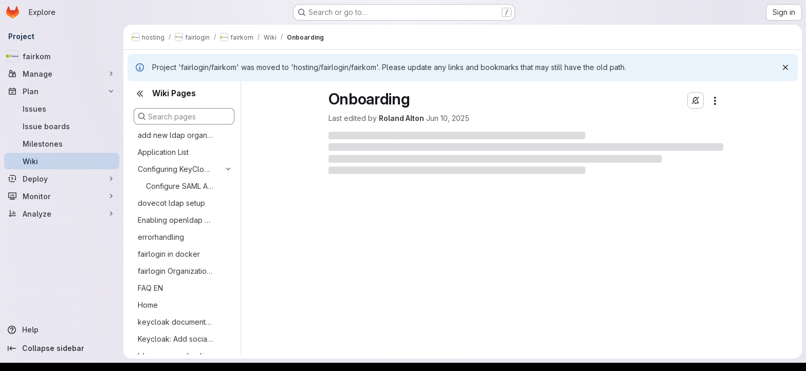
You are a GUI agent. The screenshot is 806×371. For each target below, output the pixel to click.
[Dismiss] (785, 67)
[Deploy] (61, 178)
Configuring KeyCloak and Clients (176, 169)
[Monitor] (61, 196)
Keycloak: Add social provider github (176, 338)
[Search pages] (184, 116)
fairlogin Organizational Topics (176, 271)
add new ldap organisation (176, 135)
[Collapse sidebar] (61, 348)
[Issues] (61, 108)
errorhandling (161, 237)
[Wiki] (61, 161)
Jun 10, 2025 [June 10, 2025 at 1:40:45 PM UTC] (447, 118)
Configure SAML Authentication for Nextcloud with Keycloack (180, 186)
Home (148, 305)
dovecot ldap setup (171, 203)
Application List (163, 152)
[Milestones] (61, 143)
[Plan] (61, 91)
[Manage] (61, 73)
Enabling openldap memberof (176, 220)
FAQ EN (150, 288)
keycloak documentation (176, 321)
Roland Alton (401, 118)
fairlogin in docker (169, 254)
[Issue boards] (61, 126)
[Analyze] (61, 213)
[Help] (61, 330)
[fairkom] (61, 56)
